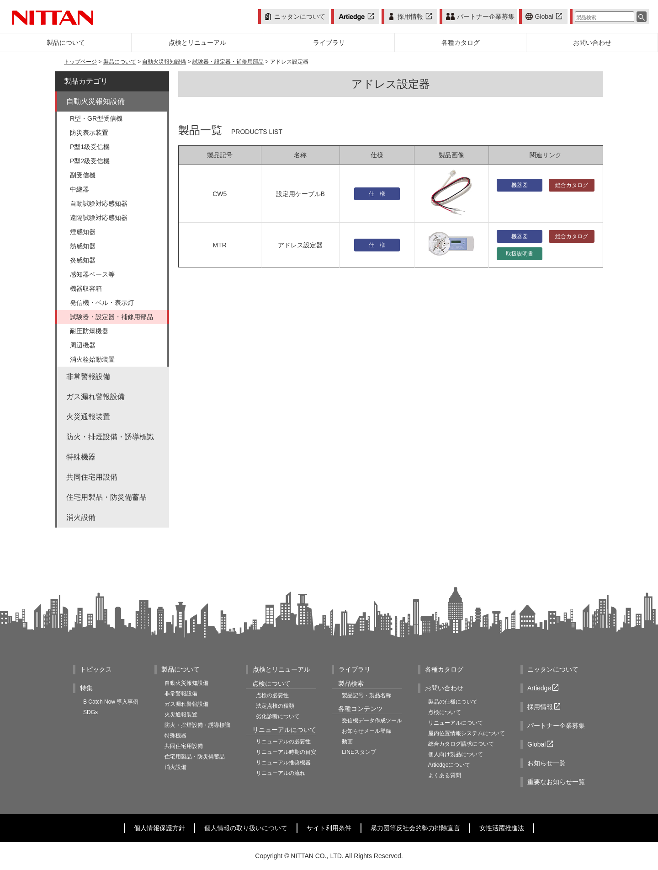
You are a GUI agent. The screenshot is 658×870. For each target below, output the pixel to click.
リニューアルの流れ (280, 773)
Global (544, 16)
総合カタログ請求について (461, 744)
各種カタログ (444, 669)
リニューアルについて (455, 723)
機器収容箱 (86, 288)
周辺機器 (83, 345)
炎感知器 (83, 260)
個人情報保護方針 (159, 828)
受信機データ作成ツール (372, 720)
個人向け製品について (455, 754)
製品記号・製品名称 (366, 695)
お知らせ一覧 (546, 763)
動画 (347, 741)
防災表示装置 (89, 132)
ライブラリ (355, 669)
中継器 (79, 189)
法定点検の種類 (275, 706)
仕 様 (377, 194)
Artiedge (543, 688)
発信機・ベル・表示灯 (102, 302)
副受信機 (83, 175)
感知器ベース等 (92, 274)
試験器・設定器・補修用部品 (228, 62)
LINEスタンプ (359, 752)
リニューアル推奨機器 (283, 762)
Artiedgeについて (449, 765)
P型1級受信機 (90, 146)
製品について (119, 62)
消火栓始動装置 (92, 359)
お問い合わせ (444, 688)
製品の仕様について (453, 702)
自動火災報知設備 (164, 62)
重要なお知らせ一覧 (556, 781)
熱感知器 (83, 246)
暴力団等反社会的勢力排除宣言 (415, 828)
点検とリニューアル (281, 669)
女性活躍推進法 (501, 828)
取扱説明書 (519, 254)
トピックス (96, 669)
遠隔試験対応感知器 (98, 217)
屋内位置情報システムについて (466, 733)
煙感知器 (83, 231)
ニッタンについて (295, 16)
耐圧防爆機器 (89, 331)
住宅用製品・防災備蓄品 (106, 497)
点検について (444, 712)
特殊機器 (81, 457)
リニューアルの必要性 (283, 741)
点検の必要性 (272, 695)
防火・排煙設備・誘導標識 (110, 437)
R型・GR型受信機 (96, 118)
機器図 (519, 185)
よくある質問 (444, 775)
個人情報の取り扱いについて (245, 828)
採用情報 (411, 16)
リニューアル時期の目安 (286, 752)
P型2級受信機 (90, 161)
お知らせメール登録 (366, 731)
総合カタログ (571, 185)
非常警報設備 (88, 376)
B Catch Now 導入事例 (110, 702)
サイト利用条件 (329, 828)
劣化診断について (278, 716)
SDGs (90, 712)
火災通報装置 (88, 417)
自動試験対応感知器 (98, 203)
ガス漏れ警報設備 (95, 396)
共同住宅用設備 (91, 477)
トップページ (80, 62)
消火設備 (81, 517)
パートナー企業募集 (480, 16)
